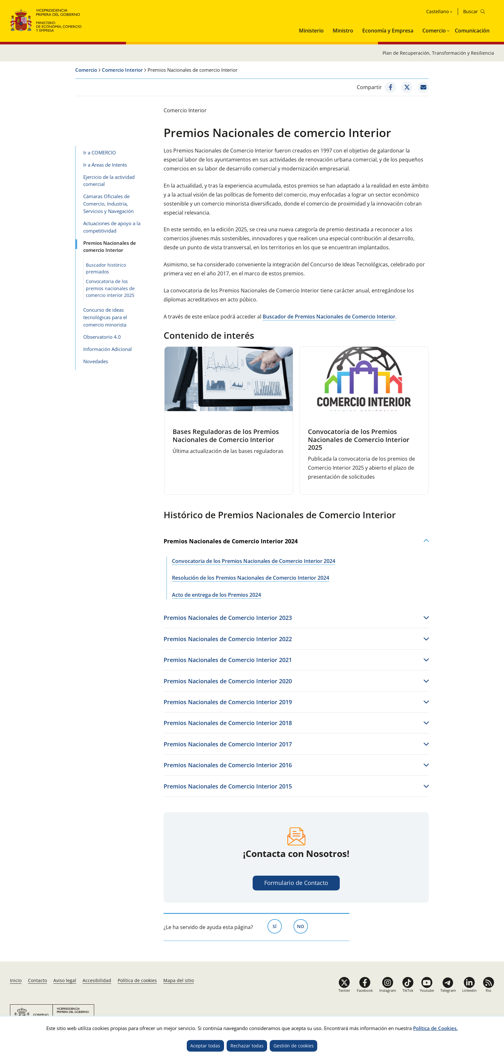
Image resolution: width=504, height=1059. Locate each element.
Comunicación (472, 30)
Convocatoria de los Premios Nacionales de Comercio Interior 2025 (359, 439)
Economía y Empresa (387, 30)
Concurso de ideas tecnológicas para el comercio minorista (105, 317)
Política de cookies (137, 980)
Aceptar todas (205, 1046)
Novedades (95, 361)
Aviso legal (64, 980)
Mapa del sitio (178, 980)
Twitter (344, 990)
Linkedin (469, 990)
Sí (277, 925)
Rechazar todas (247, 1046)
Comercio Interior (122, 70)
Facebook (365, 990)
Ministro (343, 30)
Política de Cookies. (435, 1028)
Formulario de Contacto (296, 883)
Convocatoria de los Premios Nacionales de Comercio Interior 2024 (253, 561)
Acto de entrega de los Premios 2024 (216, 594)
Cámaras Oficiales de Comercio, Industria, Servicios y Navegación (108, 203)
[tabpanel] (228, 420)
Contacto (37, 980)
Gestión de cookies (294, 1046)
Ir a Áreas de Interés (105, 164)
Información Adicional (107, 349)
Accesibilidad (97, 980)
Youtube (427, 990)
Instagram (387, 990)
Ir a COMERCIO (99, 152)
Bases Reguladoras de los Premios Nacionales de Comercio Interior (226, 435)
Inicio (16, 980)
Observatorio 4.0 (102, 337)
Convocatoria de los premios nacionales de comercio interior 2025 (110, 288)
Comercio (434, 30)
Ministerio (311, 30)
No (302, 925)
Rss (488, 990)
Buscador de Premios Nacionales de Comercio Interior (329, 316)
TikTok (407, 990)
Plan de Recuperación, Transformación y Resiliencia (438, 53)
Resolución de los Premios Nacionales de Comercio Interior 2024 (250, 577)
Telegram (448, 990)
